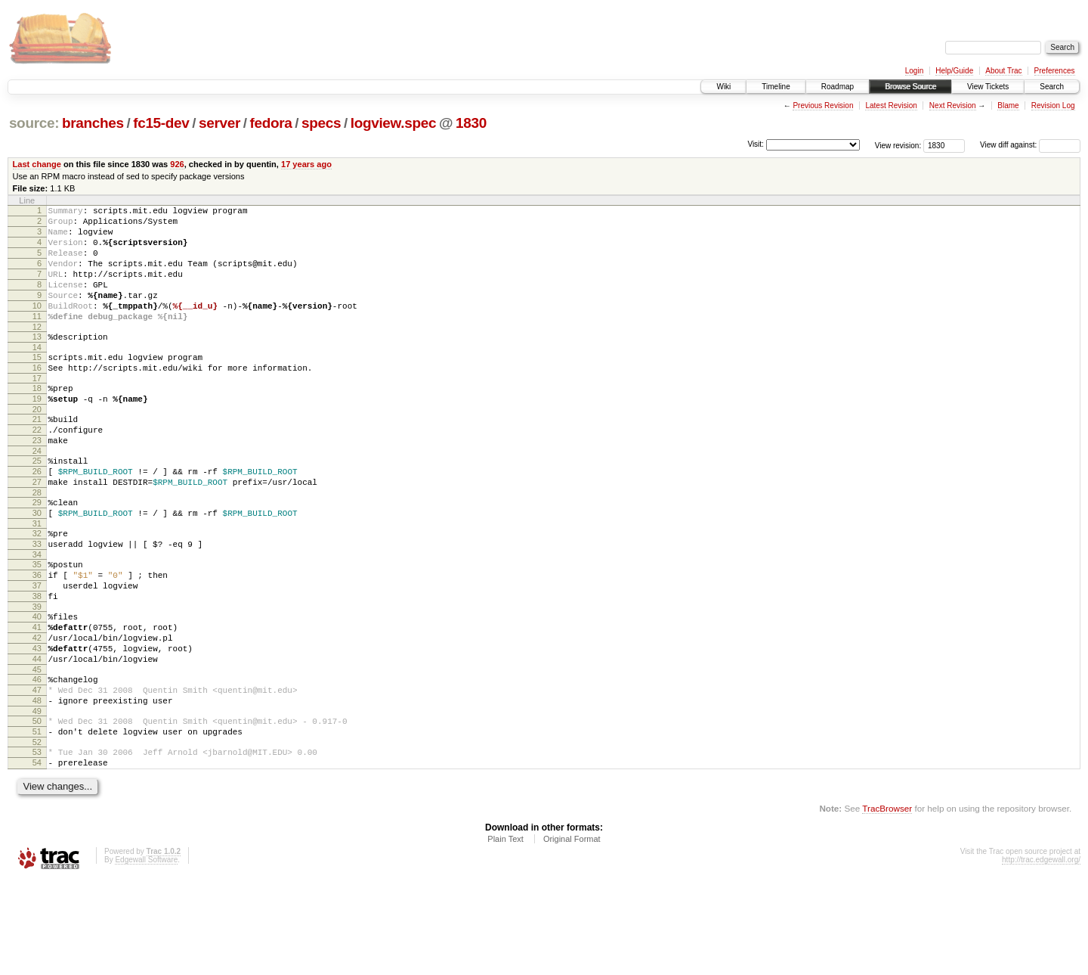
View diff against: (1030, 145)
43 (37, 723)
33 (37, 600)
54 (37, 855)
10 (37, 326)
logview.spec (393, 123)
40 (37, 684)
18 (37, 419)
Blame (1007, 105)
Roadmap (837, 86)
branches (93, 123)
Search (1052, 86)
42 (37, 710)
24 (37, 493)
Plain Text (505, 934)
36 (37, 636)
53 (37, 842)
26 (37, 516)
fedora (271, 123)
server (219, 123)
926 (177, 164)
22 (37, 468)
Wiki (723, 86)
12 (37, 351)
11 (37, 338)
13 (37, 361)
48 (37, 784)
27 (37, 529)
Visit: (755, 144)
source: (34, 123)
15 (37, 384)
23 (37, 481)
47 (37, 771)
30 (37, 565)
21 (37, 455)
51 (37, 819)
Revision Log (1053, 105)
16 (37, 397)
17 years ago (306, 164)
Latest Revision (890, 105)
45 (37, 748)
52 (37, 832)
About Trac (1003, 71)
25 (37, 503)
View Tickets (988, 86)
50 (37, 807)
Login (914, 71)
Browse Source (910, 86)
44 (37, 736)
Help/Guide (954, 71)
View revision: (898, 145)
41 (37, 697)
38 (37, 661)
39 (37, 674)
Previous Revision (823, 105)
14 (37, 374)
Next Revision (952, 105)
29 (37, 552)
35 (37, 623)
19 (37, 432)
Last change (37, 164)
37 (37, 649)
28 (37, 542)
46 (37, 758)
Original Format (572, 934)
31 (37, 577)
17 (37, 410)
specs (321, 123)
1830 (471, 123)
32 (37, 587)
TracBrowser (887, 903)
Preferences (1054, 71)
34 (37, 613)
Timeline (776, 86)
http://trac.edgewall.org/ (1041, 955)
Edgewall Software (146, 955)
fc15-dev (161, 123)
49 (37, 797)
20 (37, 445)
